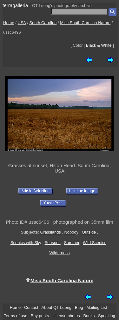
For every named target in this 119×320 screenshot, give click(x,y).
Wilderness (60, 252)
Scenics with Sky (25, 242)
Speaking (106, 315)
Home (8, 22)
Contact (31, 307)
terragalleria (15, 5)
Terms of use (15, 315)
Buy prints (40, 315)
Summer (72, 242)
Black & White (99, 45)
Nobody (71, 232)
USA (22, 22)
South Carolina (42, 22)
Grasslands (50, 232)
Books (89, 315)
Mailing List (96, 307)
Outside (89, 232)
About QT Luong (56, 307)
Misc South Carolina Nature (85, 22)
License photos (66, 315)
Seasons (53, 242)
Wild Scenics (94, 242)
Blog (79, 307)
